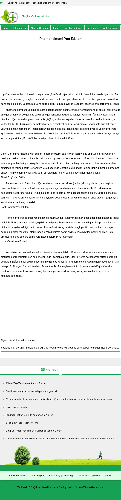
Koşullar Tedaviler (73, 28)
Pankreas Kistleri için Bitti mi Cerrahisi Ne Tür (29, 415)
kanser (56, 28)
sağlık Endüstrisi (17, 475)
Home (6, 28)
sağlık (108, 475)
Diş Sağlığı (92, 28)
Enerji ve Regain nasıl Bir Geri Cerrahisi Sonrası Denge (34, 430)
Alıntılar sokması (39, 28)
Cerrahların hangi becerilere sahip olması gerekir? (31, 391)
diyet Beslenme (110, 28)
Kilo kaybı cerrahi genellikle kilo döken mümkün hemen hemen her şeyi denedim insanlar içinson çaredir (60, 438)
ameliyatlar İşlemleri (43, 2)
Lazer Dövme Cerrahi (16, 407)
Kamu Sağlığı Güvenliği (61, 475)
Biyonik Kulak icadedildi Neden (18, 340)
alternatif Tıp (19, 28)
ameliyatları (62, 2)
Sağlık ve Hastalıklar (18, 2)
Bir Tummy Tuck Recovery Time (22, 422)
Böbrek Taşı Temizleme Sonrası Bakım (26, 383)
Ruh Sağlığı (38, 475)
